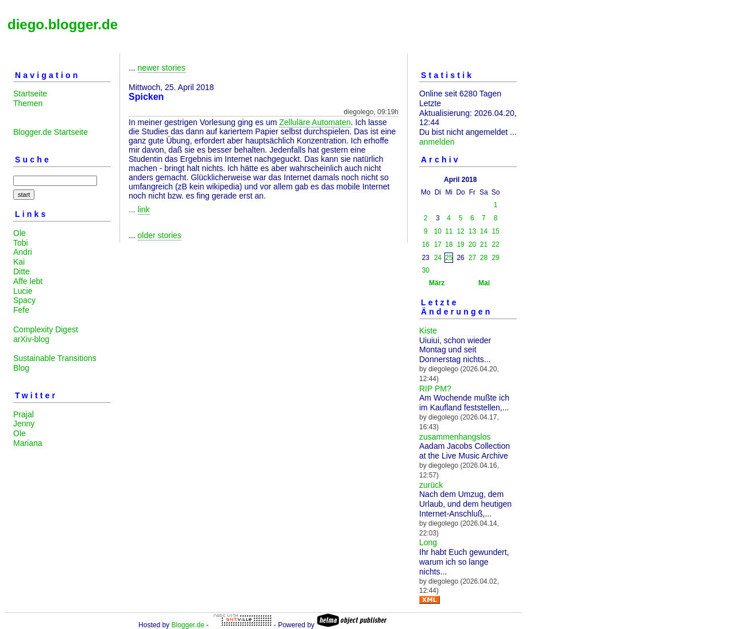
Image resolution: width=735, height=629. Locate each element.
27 (472, 258)
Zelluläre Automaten (315, 122)
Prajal (23, 414)
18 (448, 244)
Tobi (20, 242)
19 (460, 244)
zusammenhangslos (455, 436)
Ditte (21, 271)
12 (460, 231)
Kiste (428, 330)
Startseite (30, 93)
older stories (159, 235)
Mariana (27, 443)
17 (438, 244)
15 (495, 231)
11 (448, 231)
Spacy (24, 300)
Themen (27, 103)
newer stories (161, 67)
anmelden (437, 141)
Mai (484, 283)
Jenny (23, 423)
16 (426, 244)
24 (438, 258)
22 (495, 244)
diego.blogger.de (62, 24)
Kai (19, 261)
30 (426, 270)
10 (438, 231)
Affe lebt (27, 281)
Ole (19, 233)
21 (484, 244)
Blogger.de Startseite (50, 132)
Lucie (22, 291)
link (144, 209)
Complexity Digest (45, 329)
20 (472, 244)
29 (495, 258)
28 (484, 258)
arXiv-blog (31, 339)
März (436, 283)
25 (448, 258)
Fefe (21, 309)
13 (472, 231)
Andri (22, 252)
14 (484, 231)
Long (428, 542)
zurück (431, 485)
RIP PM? (435, 388)
